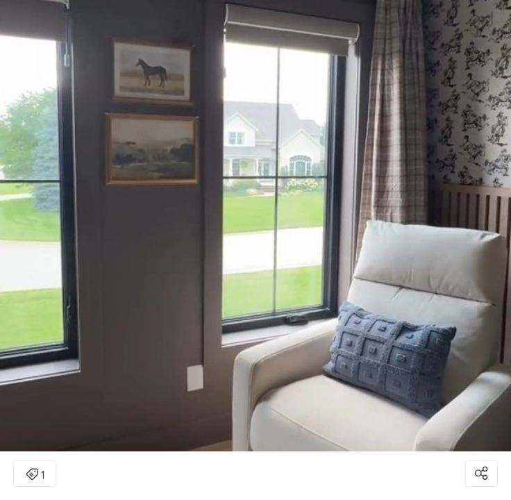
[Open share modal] (481, 473)
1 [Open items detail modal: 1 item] (35, 475)
